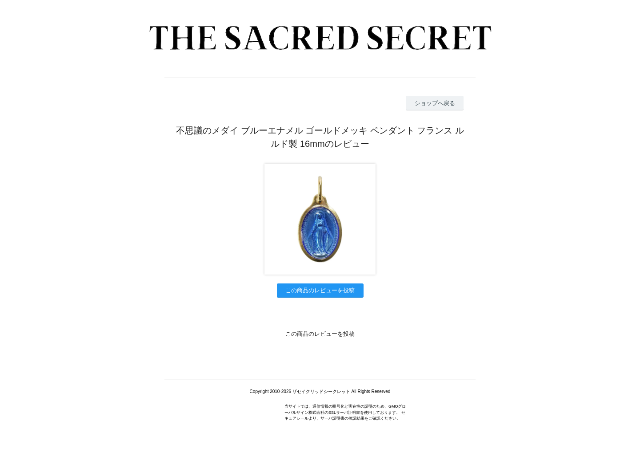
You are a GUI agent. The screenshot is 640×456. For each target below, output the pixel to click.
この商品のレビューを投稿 (320, 290)
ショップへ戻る (435, 103)
